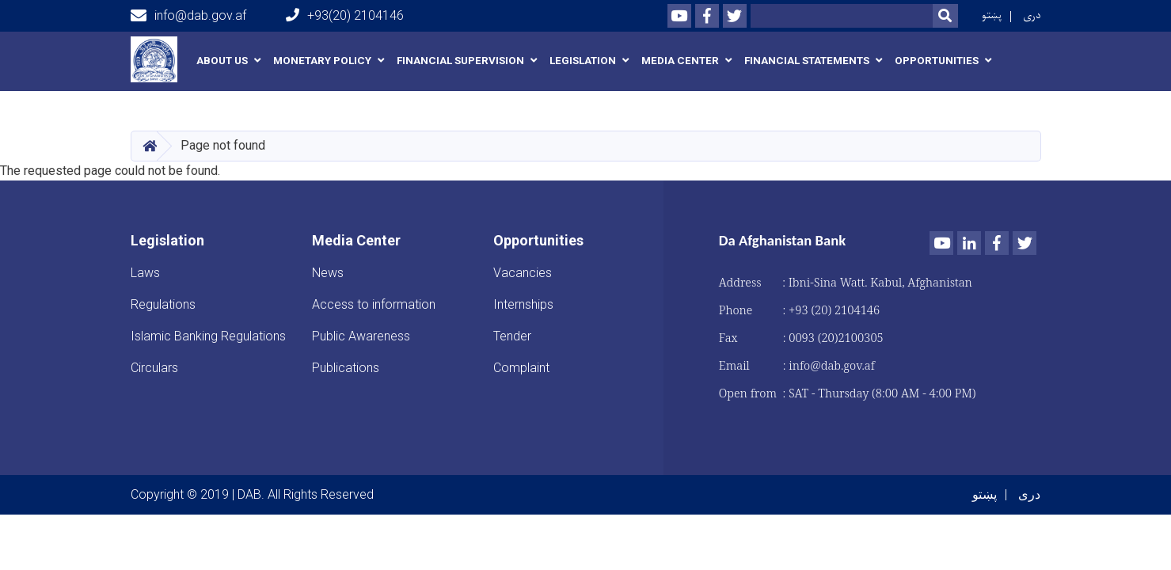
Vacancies (522, 272)
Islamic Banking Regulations (208, 336)
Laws (145, 272)
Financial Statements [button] (806, 60)
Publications (345, 367)
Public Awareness (361, 336)
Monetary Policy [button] (322, 60)
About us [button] (222, 60)
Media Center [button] (680, 60)
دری (1032, 15)
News (328, 272)
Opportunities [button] (937, 60)
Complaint (521, 367)
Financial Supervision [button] (460, 60)
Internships (523, 304)
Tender (512, 336)
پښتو (992, 15)
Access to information (373, 304)
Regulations (163, 304)
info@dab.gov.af (188, 16)
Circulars (154, 367)
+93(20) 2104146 (345, 15)
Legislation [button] (582, 60)
